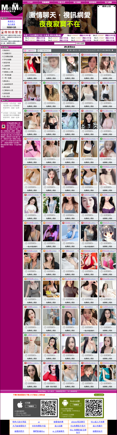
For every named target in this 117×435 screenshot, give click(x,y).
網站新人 (6, 81)
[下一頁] (96, 50)
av (39, 422)
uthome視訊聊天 (78, 422)
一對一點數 (7, 78)
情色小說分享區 (19, 422)
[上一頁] (78, 50)
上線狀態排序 (8, 84)
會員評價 (6, 63)
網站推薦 (6, 87)
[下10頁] (102, 50)
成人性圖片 (98, 426)
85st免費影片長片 (78, 426)
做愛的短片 (98, 431)
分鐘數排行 (7, 53)
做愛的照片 (19, 431)
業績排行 (6, 50)
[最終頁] (108, 50)
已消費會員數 (8, 56)
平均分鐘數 (7, 59)
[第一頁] (72, 50)
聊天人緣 (6, 69)
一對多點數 (7, 75)
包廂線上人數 (8, 72)
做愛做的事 (58, 422)
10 (92, 50)
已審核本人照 (8, 90)
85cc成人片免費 (97, 422)
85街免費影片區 (39, 426)
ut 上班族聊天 (58, 431)
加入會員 (11, 24)
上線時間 (6, 66)
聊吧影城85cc (39, 431)
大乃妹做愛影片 (19, 426)
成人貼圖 (58, 426)
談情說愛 (6, 93)
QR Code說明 (99, 395)
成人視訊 (6, 96)
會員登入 (11, 21)
